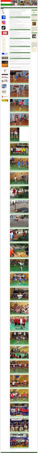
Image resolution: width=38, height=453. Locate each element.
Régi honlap (4, 7)
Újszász (3, 38)
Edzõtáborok (3, 46)
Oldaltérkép (8, 7)
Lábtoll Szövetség (12, 7)
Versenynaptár (24, 7)
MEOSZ (3, 45)
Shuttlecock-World (4, 37)
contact (3, 452)
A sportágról (16, 7)
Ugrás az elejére (6, 452)
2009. (12, 9)
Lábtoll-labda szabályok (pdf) (34, 50)
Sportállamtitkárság (4, 50)
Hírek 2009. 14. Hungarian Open (15, 9)
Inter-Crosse (3, 42)
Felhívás (2, 8)
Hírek (28, 7)
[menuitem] (1, 7)
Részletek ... (33, 31)
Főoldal (1, 7)
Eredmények (20, 7)
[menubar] (15, 8)
